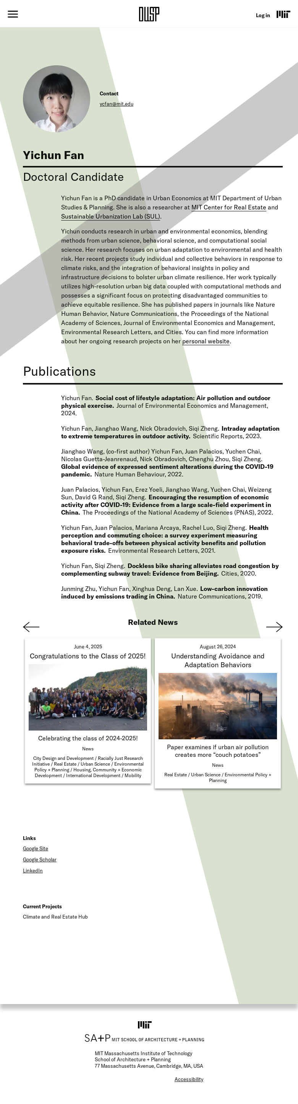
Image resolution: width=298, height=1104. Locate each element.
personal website (206, 341)
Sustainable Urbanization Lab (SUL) (110, 216)
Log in (263, 15)
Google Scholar (40, 859)
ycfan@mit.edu (116, 104)
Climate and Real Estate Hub (55, 917)
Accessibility (189, 1079)
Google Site (35, 848)
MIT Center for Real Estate (228, 207)
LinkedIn (33, 870)
